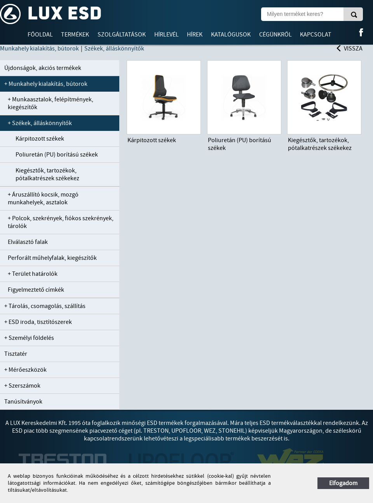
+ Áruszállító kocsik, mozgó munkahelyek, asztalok (43, 198)
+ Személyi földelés (29, 338)
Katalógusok (231, 34)
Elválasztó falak (28, 242)
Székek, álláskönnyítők (114, 48)
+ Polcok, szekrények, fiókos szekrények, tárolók (60, 222)
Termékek (75, 34)
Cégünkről (275, 34)
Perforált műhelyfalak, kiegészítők (52, 258)
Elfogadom (343, 483)
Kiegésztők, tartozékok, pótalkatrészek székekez (47, 174)
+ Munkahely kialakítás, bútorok (45, 84)
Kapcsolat (315, 34)
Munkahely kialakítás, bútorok (39, 48)
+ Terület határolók (33, 274)
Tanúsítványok (23, 402)
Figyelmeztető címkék (36, 290)
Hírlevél (166, 34)
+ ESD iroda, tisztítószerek (38, 322)
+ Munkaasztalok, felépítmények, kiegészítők (50, 103)
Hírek (194, 34)
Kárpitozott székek (40, 139)
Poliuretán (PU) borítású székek (57, 154)
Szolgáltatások (122, 34)
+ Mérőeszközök (25, 370)
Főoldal (40, 34)
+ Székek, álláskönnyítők (40, 123)
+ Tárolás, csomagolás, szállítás (44, 306)
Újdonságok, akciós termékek (42, 68)
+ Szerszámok (22, 386)
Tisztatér (15, 354)
